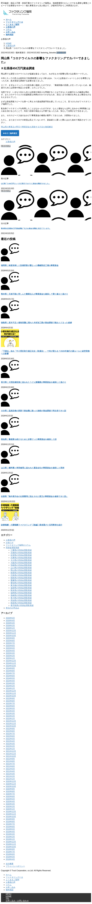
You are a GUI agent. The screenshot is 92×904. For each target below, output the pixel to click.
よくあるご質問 (12, 880)
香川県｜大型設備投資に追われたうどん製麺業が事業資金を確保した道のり (33, 382)
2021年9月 (10, 759)
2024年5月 (10, 678)
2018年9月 (10, 849)
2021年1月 (10, 779)
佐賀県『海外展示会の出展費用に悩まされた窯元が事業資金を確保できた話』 (34, 496)
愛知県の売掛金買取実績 (21, 583)
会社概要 (9, 864)
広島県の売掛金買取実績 (21, 575)
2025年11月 (11, 633)
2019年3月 (10, 834)
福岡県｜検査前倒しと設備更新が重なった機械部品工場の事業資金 (29, 265)
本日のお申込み (12, 608)
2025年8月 (10, 641)
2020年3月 (10, 804)
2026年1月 (10, 628)
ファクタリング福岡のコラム (18, 545)
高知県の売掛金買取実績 (21, 600)
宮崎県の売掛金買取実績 (21, 565)
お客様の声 (61, 53)
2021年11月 (11, 754)
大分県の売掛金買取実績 (21, 560)
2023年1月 (10, 719)
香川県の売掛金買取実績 (21, 598)
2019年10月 (11, 817)
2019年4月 (10, 832)
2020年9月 (10, 789)
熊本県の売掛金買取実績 (21, 590)
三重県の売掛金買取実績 (21, 550)
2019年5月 (10, 829)
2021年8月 (10, 761)
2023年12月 (11, 691)
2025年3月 (10, 653)
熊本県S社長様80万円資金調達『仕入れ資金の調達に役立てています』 (26, 228)
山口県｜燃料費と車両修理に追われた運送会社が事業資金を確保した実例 (32, 468)
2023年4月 (10, 711)
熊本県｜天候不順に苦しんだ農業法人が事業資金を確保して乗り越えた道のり (34, 294)
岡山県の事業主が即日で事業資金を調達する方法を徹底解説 (27, 127)
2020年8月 (10, 791)
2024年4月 (10, 681)
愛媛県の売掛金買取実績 (21, 580)
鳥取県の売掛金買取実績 (21, 603)
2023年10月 (11, 696)
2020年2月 (10, 806)
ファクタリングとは (14, 877)
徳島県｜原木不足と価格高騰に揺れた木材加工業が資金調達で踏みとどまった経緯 (36, 323)
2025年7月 (10, 643)
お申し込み (10, 887)
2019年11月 (11, 814)
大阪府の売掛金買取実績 (21, 563)
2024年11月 (11, 663)
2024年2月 (10, 686)
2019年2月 (10, 837)
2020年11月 (11, 784)
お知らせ (9, 543)
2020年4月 (10, 801)
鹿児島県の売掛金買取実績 (22, 605)
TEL (7, 898)
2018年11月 (11, 844)
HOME (9, 896)
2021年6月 (10, 766)
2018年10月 (11, 847)
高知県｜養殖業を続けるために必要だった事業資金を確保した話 (29, 439)
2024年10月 (11, 666)
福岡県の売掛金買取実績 (21, 593)
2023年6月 (10, 706)
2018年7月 (10, 852)
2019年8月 (10, 822)
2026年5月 (10, 618)
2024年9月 (10, 668)
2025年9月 (10, 638)
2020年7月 (10, 794)
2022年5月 (10, 739)
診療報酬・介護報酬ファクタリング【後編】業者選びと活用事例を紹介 (31, 525)
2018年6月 (10, 854)
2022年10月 (11, 726)
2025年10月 (11, 636)
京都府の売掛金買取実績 (21, 553)
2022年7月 (10, 734)
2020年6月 (10, 796)
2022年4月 (10, 741)
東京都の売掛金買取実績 (21, 585)
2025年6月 (10, 646)
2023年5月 (10, 708)
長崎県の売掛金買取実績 (21, 595)
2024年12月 (11, 661)
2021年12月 (11, 751)
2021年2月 (10, 776)
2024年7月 (10, 673)
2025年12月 (11, 631)
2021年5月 (10, 769)
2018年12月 (11, 842)
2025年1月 (10, 658)
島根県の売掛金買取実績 (21, 573)
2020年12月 (11, 781)
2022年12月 (11, 721)
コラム (9, 885)
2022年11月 (11, 724)
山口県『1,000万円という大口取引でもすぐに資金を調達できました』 (25, 183)
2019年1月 (10, 839)
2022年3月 (10, 744)
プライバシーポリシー (15, 866)
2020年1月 (10, 809)
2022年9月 (10, 729)
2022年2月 (10, 746)
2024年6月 (10, 676)
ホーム (9, 875)
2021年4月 (10, 771)
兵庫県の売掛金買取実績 (21, 558)
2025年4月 (10, 651)
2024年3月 (10, 683)
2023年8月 (10, 701)
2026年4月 (10, 621)
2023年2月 (10, 716)
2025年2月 (10, 656)
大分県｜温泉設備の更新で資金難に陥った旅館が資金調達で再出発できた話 (33, 411)
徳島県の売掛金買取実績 (21, 578)
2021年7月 (10, 764)
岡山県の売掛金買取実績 (21, 570)
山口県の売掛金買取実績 (21, 568)
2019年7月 (10, 824)
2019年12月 (11, 812)
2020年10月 (11, 786)
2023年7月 (10, 703)
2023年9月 (10, 698)
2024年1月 (10, 688)
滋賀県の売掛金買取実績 (21, 588)
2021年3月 (10, 774)
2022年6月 (10, 736)
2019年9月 (10, 819)
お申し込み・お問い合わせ (17, 901)
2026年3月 (10, 623)
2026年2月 (10, 626)
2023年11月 (11, 693)
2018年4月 (10, 859)
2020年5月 (10, 799)
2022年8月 (10, 731)
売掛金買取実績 (12, 548)
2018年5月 (10, 857)
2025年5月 (10, 648)
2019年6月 (10, 827)
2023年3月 (10, 713)
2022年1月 (10, 749)
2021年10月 (11, 756)
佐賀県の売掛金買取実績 (21, 555)
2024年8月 (10, 671)
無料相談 (9, 890)
